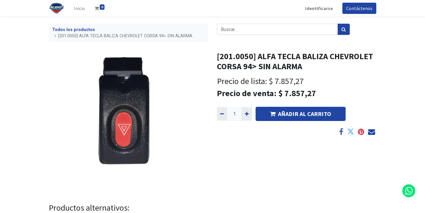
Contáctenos (359, 8)
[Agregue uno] (246, 114)
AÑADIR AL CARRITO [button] (300, 113)
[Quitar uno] (222, 114)
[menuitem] (79, 8)
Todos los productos (73, 29)
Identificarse (319, 8)
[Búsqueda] (344, 29)
